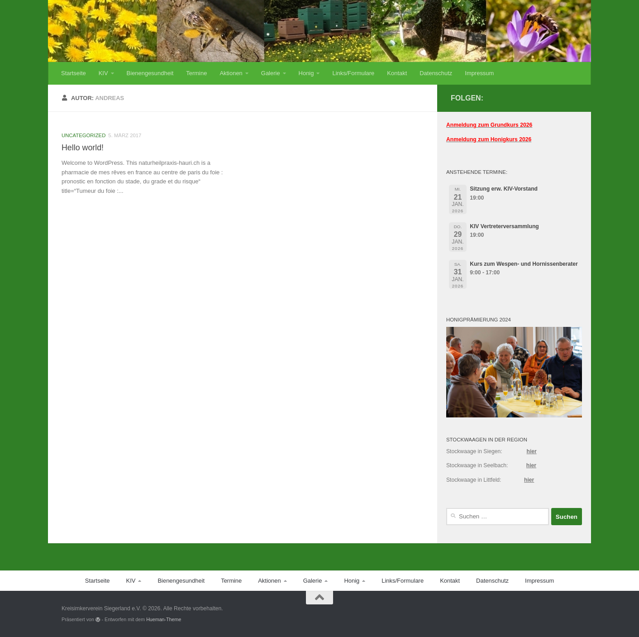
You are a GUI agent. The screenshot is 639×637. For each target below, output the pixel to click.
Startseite (73, 73)
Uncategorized (83, 135)
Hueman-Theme (163, 619)
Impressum (479, 73)
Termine (196, 73)
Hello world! (83, 147)
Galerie (270, 73)
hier (531, 451)
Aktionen (230, 73)
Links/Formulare (353, 73)
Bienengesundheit (150, 73)
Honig (306, 73)
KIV (103, 73)
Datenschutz (436, 73)
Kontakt (397, 73)
